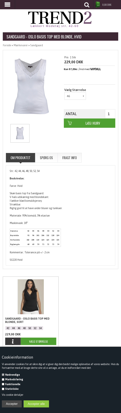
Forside (7, 45)
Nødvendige (12, 374)
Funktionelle (12, 384)
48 (24, 328)
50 (30, 328)
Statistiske (12, 388)
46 (19, 328)
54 (40, 328)
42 (8, 328)
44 (13, 328)
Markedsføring (14, 379)
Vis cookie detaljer (12, 394)
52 (35, 328)
